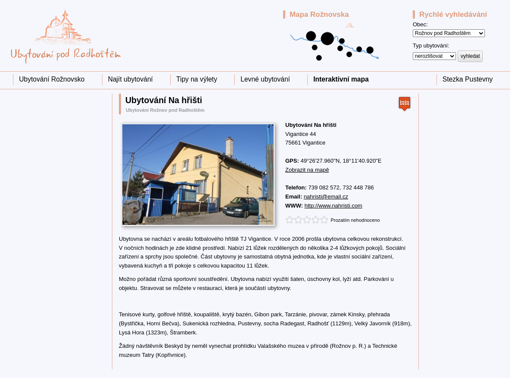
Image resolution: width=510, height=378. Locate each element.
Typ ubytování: (431, 45)
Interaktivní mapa (341, 79)
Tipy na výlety (196, 79)
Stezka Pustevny (468, 79)
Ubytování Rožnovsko (52, 79)
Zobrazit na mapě (307, 170)
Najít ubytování (130, 79)
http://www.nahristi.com (334, 205)
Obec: (420, 24)
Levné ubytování (265, 79)
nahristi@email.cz (326, 196)
